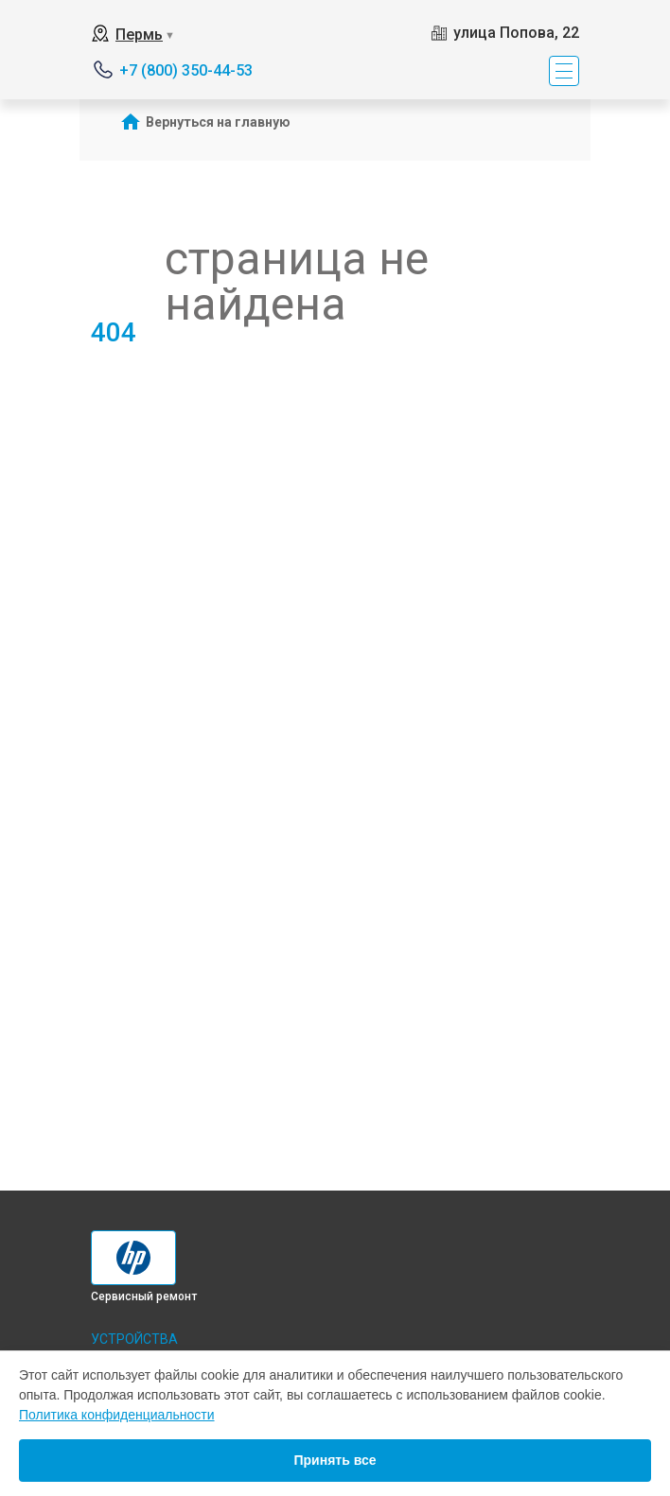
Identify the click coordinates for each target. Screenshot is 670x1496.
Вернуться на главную (218, 122)
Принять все (334, 1460)
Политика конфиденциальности (117, 1414)
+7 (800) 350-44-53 (186, 70)
